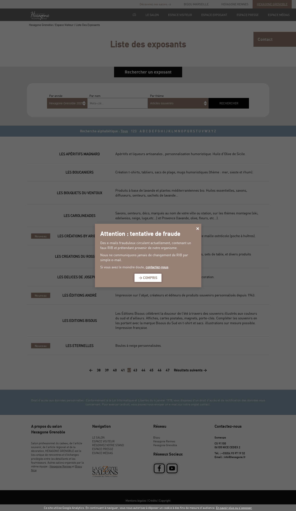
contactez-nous (157, 267)
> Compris (148, 278)
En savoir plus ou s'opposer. (234, 508)
